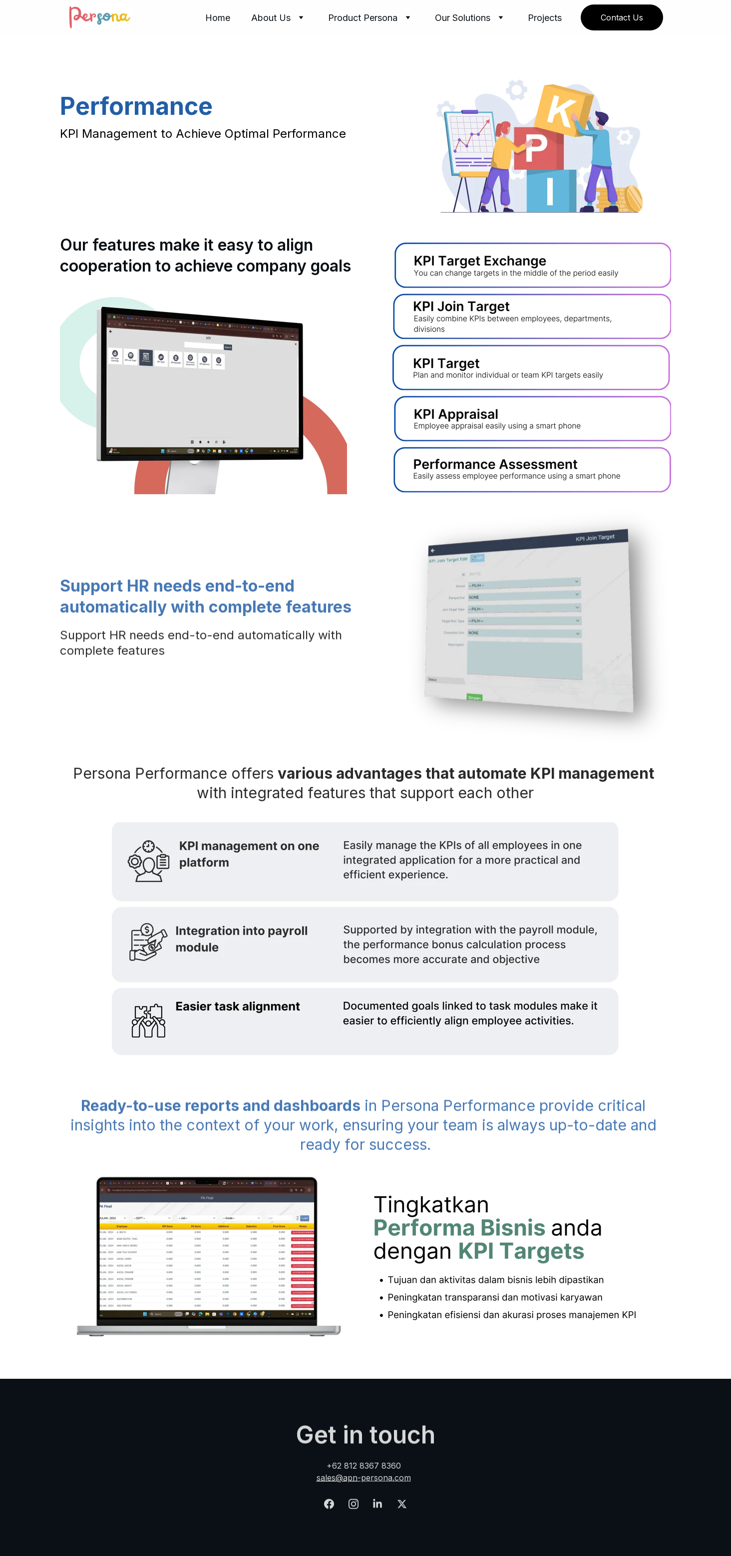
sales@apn (337, 1479)
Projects (545, 17)
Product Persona (362, 17)
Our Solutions (462, 17)
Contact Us (622, 17)
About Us (271, 17)
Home (217, 17)
